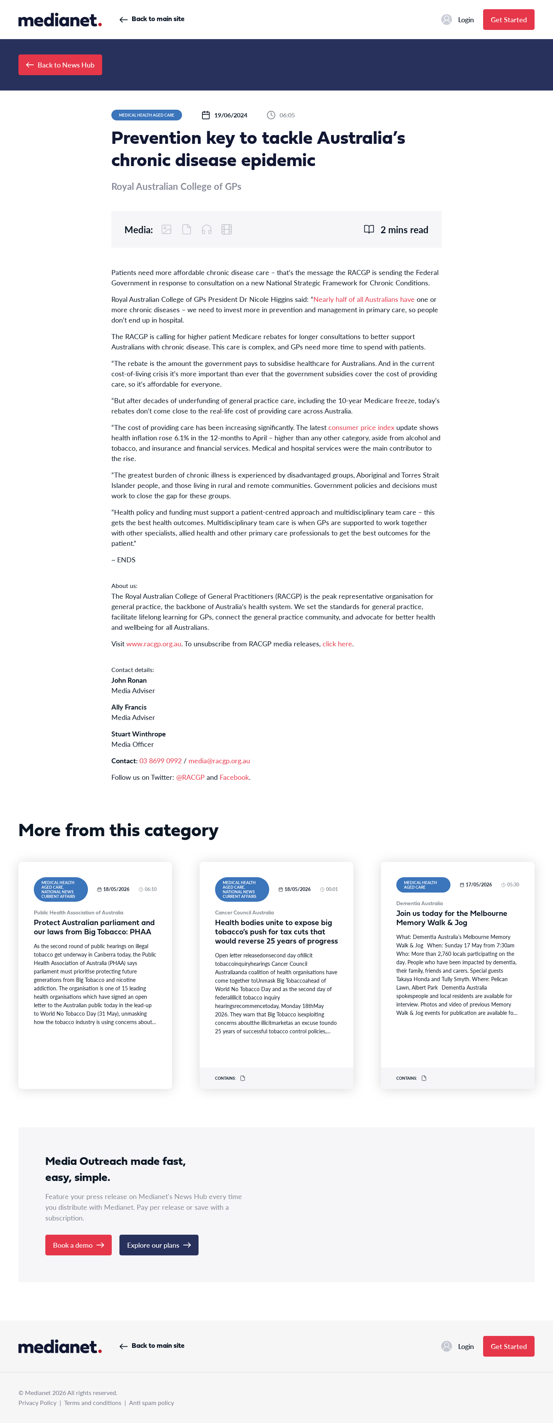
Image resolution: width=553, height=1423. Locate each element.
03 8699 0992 (160, 760)
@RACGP (190, 777)
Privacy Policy (37, 1402)
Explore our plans (159, 1245)
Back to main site (151, 19)
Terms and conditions (92, 1402)
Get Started (509, 19)
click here (337, 643)
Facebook (234, 777)
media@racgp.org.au (219, 760)
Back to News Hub (60, 64)
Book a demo (78, 1245)
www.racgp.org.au (153, 643)
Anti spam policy (151, 1402)
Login (457, 19)
